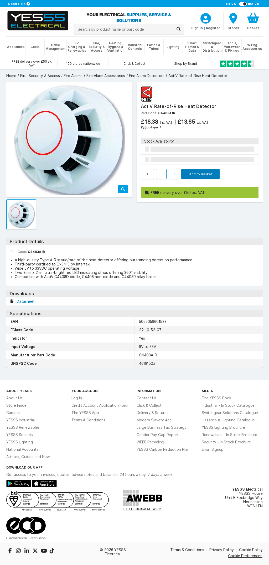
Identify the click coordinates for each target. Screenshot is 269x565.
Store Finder (17, 405)
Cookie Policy (251, 550)
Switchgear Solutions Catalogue (230, 413)
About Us (14, 398)
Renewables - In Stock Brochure (229, 435)
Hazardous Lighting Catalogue (228, 420)
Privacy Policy (221, 550)
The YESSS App (85, 413)
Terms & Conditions (88, 420)
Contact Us (147, 398)
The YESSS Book (216, 398)
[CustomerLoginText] (205, 18)
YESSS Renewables (23, 427)
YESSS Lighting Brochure (223, 427)
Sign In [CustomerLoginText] (197, 28)
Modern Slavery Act (154, 420)
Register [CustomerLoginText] (213, 28)
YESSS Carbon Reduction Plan (163, 449)
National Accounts (22, 449)
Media (207, 391)
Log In (76, 398)
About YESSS (19, 391)
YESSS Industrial (20, 420)
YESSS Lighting (19, 442)
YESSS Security (19, 435)
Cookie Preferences (245, 555)
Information (149, 391)
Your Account (85, 391)
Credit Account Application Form (99, 405)
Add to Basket (200, 174)
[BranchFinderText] (233, 21)
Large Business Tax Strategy (162, 427)
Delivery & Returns (152, 413)
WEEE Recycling (150, 442)
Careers (13, 413)
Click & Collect (149, 405)
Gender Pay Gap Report (158, 435)
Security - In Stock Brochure (226, 442)
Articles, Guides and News (28, 457)
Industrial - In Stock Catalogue (228, 405)
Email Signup (213, 449)
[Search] (178, 29)
